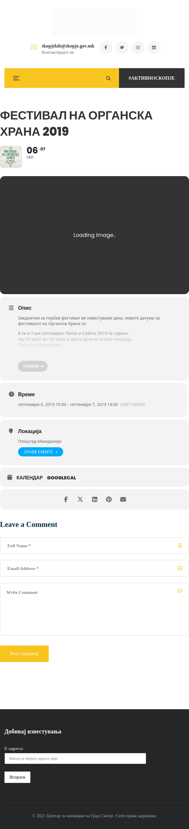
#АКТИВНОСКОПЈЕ (152, 78)
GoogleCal (61, 478)
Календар (30, 478)
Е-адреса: (14, 748)
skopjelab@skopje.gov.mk (67, 45)
